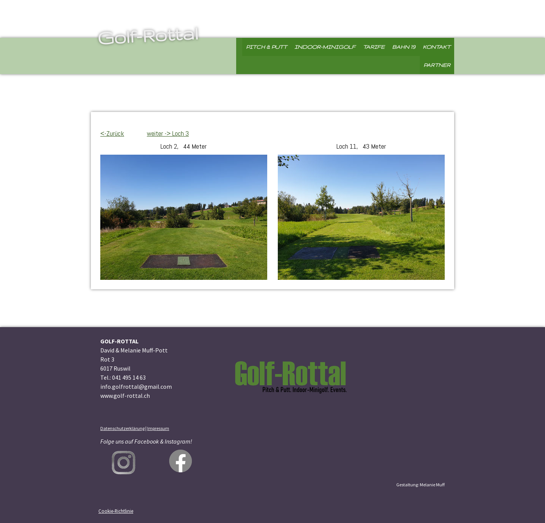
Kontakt (436, 47)
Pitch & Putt (266, 47)
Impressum (158, 428)
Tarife (374, 47)
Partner (437, 65)
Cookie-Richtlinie (115, 511)
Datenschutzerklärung (122, 428)
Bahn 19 (403, 47)
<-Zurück (112, 133)
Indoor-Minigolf (324, 47)
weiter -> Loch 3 (168, 133)
